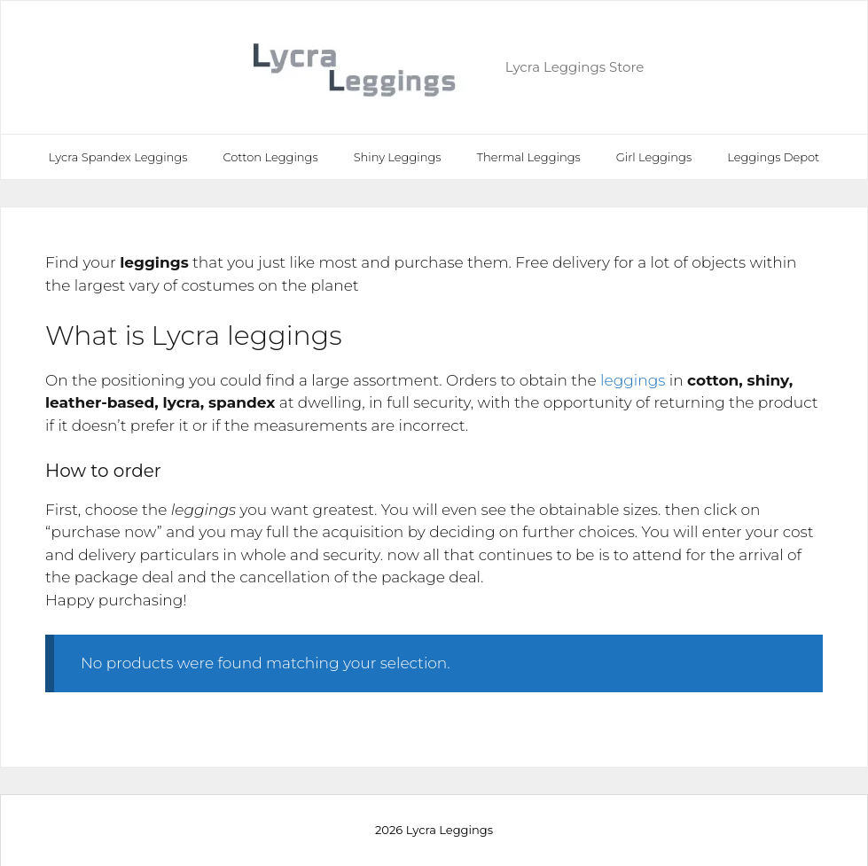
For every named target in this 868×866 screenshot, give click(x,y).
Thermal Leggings (529, 157)
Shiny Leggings (398, 157)
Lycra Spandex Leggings (118, 157)
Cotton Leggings (270, 157)
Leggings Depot (773, 157)
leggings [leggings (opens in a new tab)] (632, 380)
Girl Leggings (654, 157)
